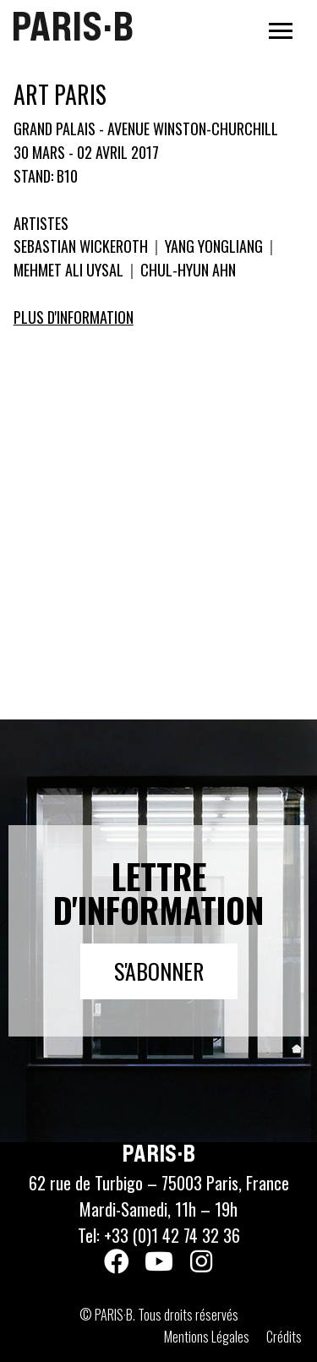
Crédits (284, 1336)
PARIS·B (72, 26)
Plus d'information (74, 317)
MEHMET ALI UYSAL (70, 270)
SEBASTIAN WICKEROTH (82, 246)
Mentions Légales (206, 1336)
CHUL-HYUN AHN (186, 270)
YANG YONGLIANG (213, 246)
